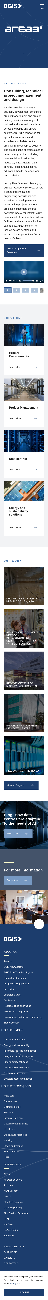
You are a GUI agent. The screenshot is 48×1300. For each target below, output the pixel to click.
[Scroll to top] (39, 924)
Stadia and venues (13, 1146)
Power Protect (11, 1230)
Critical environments (14, 1039)
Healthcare (9, 1129)
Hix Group (9, 1224)
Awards (8, 961)
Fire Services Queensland (17, 1213)
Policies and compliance (16, 1011)
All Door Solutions (13, 1179)
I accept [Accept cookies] (24, 1292)
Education (9, 1112)
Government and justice (16, 1123)
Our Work (10, 1252)
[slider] (10, 280)
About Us (10, 951)
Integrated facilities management (20, 1051)
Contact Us (11, 1263)
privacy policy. (16, 1283)
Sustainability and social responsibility (23, 1017)
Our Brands (12, 1164)
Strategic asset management (18, 1079)
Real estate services (14, 1073)
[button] (8, 290)
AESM (7, 1174)
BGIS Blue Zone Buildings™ (18, 972)
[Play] (6, 281)
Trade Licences (11, 1022)
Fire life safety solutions (16, 1062)
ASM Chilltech (11, 1191)
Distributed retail (12, 1107)
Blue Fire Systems (13, 1202)
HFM (6, 1218)
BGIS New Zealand (14, 967)
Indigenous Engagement (16, 983)
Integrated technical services (18, 1056)
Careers (9, 1258)
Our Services (13, 1030)
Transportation (11, 1151)
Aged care (9, 1095)
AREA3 (7, 1196)
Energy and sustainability (16, 1045)
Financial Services (13, 1118)
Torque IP (9, 1235)
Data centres (10, 1101)
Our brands (9, 1000)
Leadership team (12, 994)
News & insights (14, 1246)
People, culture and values (17, 1006)
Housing (8, 1140)
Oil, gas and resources (15, 1135)
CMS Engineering (13, 1207)
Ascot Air (8, 1185)
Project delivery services (16, 1067)
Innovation (9, 989)
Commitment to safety (15, 978)
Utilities (7, 1157)
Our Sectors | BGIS (17, 1086)
